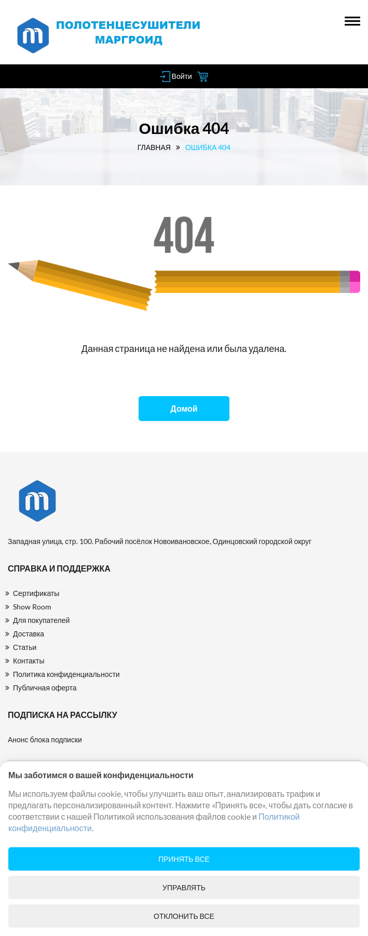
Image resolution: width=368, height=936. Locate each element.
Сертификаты (36, 593)
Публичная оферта (45, 687)
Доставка (28, 633)
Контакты (28, 660)
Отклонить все (184, 916)
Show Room (32, 606)
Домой (183, 408)
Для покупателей (41, 620)
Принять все (184, 858)
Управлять (184, 887)
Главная (154, 147)
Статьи (24, 647)
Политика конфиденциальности (66, 674)
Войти (176, 76)
